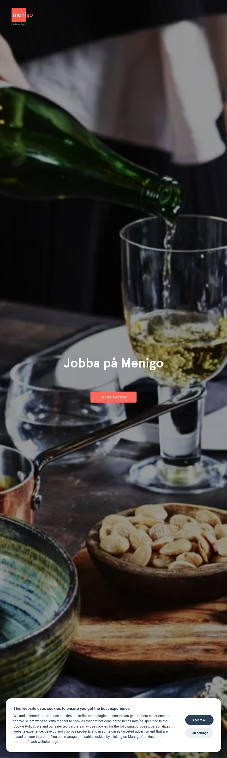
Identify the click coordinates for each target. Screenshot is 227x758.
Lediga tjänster (113, 397)
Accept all (199, 720)
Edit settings (199, 733)
